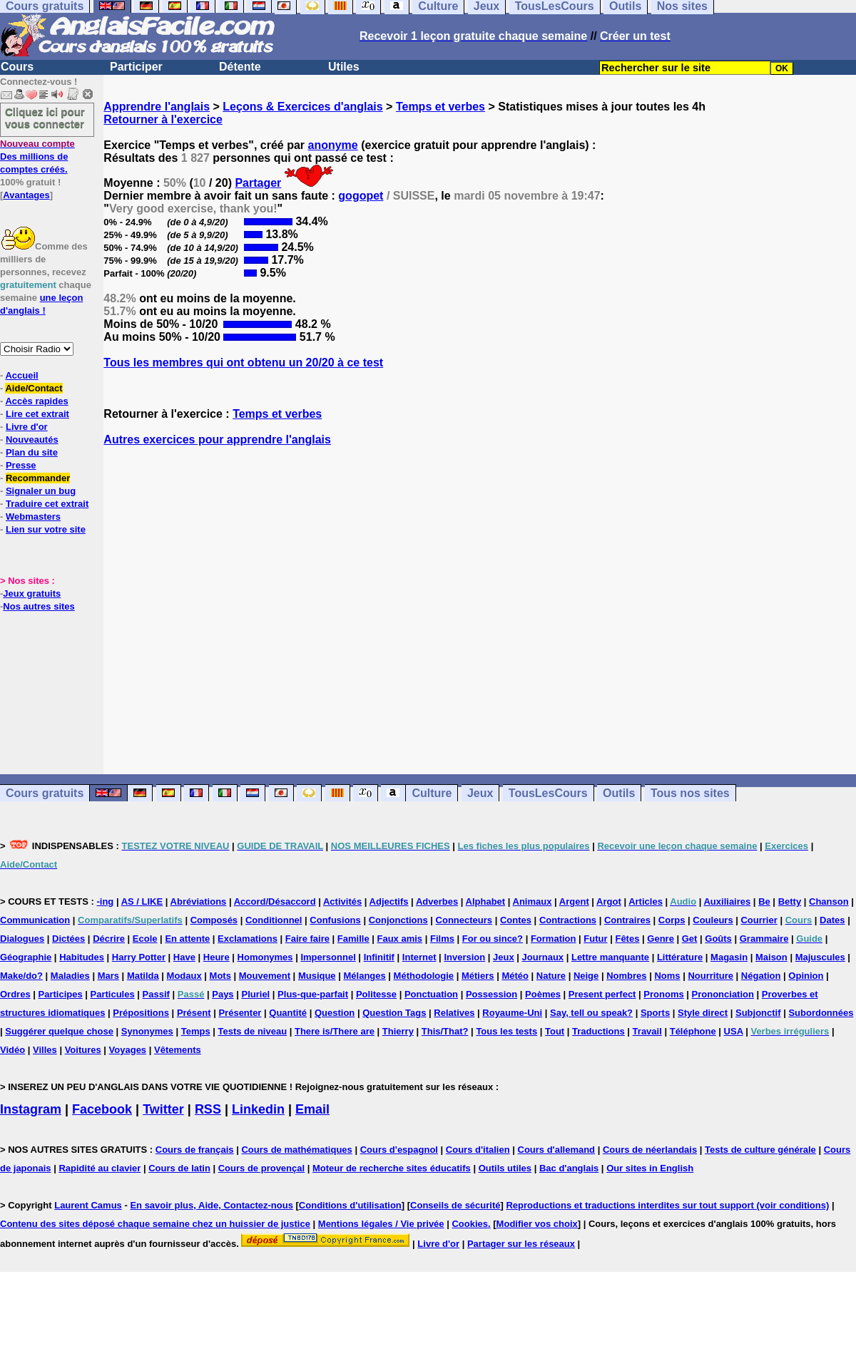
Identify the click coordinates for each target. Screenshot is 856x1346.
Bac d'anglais (568, 1168)
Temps (195, 1031)
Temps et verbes (440, 107)
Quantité (288, 1012)
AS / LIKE (142, 901)
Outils (619, 793)
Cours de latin (179, 1168)
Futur (595, 938)
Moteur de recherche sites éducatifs (391, 1168)
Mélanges (364, 975)
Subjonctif (758, 1012)
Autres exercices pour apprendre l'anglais (217, 439)
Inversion (464, 957)
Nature (551, 975)
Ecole (145, 938)
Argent (574, 901)
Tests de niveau (252, 1031)
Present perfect (602, 994)
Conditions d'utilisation (350, 1205)
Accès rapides (36, 401)
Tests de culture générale (760, 1149)
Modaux (184, 975)
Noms (667, 975)
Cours (17, 67)
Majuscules (820, 957)
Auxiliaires (726, 901)
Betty (790, 901)
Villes (45, 1049)
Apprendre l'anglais (156, 107)
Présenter (239, 1012)
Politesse (376, 994)
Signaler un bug (41, 491)
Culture (432, 793)
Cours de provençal (261, 1168)
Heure (216, 957)
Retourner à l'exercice (163, 119)
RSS (208, 1109)
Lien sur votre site (46, 529)
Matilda (143, 975)
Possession (491, 994)
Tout (554, 1031)
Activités (342, 901)
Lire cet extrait (37, 414)
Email (312, 1109)
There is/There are (334, 1031)
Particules (113, 994)
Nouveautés (32, 439)
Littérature (680, 957)
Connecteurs (464, 920)
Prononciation (723, 994)
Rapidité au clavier (99, 1168)
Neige (586, 975)
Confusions (335, 920)
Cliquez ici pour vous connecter (45, 118)
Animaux (532, 901)
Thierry (398, 1031)
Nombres (626, 975)
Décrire (109, 938)
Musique (317, 975)
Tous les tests (506, 1031)
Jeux (480, 793)
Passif (156, 994)
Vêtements (177, 1049)
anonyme (333, 145)
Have (184, 957)
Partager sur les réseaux (521, 1243)
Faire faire (307, 938)
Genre (660, 938)
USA (733, 1031)
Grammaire (764, 938)
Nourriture (710, 975)
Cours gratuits (44, 793)
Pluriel (255, 994)
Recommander (38, 478)
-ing (104, 901)
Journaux (543, 957)
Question (335, 1012)
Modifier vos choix (537, 1223)
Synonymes (147, 1031)
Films (442, 938)
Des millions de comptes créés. (37, 156)
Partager (258, 183)
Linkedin (258, 1109)
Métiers (478, 975)
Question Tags (394, 1012)
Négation (761, 975)
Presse (21, 465)
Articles (645, 901)
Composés (214, 920)
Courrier (758, 920)
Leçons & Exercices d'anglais (302, 107)
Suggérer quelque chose (59, 1031)
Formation (553, 938)
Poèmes (543, 994)
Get (690, 938)
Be (764, 901)
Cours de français (195, 1149)
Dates (832, 920)
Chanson (829, 901)
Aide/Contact (33, 388)
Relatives (454, 1012)
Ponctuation (431, 994)
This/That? (445, 1031)
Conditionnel (273, 920)
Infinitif (379, 957)
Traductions (598, 1031)
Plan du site (32, 452)
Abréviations (198, 901)
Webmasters (33, 516)
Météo (515, 975)
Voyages (128, 1049)
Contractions (567, 920)
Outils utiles (505, 1168)
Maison (771, 957)
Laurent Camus (88, 1205)
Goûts (718, 938)
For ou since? (492, 938)
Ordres (15, 994)
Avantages (26, 195)
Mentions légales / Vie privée (381, 1223)
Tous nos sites (690, 793)
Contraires (627, 920)
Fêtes (627, 938)
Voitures (83, 1049)
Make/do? (21, 975)
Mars (108, 975)
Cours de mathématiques (296, 1149)
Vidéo (12, 1049)
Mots (220, 975)
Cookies (470, 1223)
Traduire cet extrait (47, 503)
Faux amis (400, 938)
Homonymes (265, 957)
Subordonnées (820, 1012)
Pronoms (663, 994)
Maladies (70, 975)
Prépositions (141, 1012)
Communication (35, 920)
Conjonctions (398, 920)
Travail (647, 1031)
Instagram (30, 1109)
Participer (136, 67)
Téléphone (693, 1031)
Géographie (25, 957)
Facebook (102, 1109)
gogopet (360, 196)
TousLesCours (548, 793)
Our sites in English (649, 1168)
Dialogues (22, 938)
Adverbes (437, 901)
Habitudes (81, 957)
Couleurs (713, 920)
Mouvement (264, 975)
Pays (222, 994)
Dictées (68, 938)
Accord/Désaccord (275, 901)
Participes (61, 994)
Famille (353, 938)
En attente (187, 938)
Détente (240, 67)
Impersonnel (327, 957)
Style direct (703, 1012)
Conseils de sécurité (455, 1205)
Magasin (729, 957)
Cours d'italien (478, 1149)
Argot (608, 901)
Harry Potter (138, 957)
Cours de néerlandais (650, 1149)
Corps (672, 920)
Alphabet (486, 901)
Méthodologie (424, 975)
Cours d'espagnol (399, 1149)
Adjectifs (389, 901)
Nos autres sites (38, 606)
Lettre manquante (610, 957)
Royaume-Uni (512, 1012)
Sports (655, 1012)
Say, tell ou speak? (591, 1012)
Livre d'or (27, 426)
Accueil (21, 375)
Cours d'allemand (557, 1149)
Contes (515, 920)
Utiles (344, 67)
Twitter (163, 1109)
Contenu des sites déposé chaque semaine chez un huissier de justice (155, 1223)
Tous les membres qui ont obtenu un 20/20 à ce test (243, 362)
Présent (194, 1012)
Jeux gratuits (32, 593)
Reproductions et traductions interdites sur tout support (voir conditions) (667, 1205)
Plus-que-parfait (312, 994)
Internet (419, 957)
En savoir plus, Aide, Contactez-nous (211, 1205)
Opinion (805, 975)
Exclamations (247, 938)
